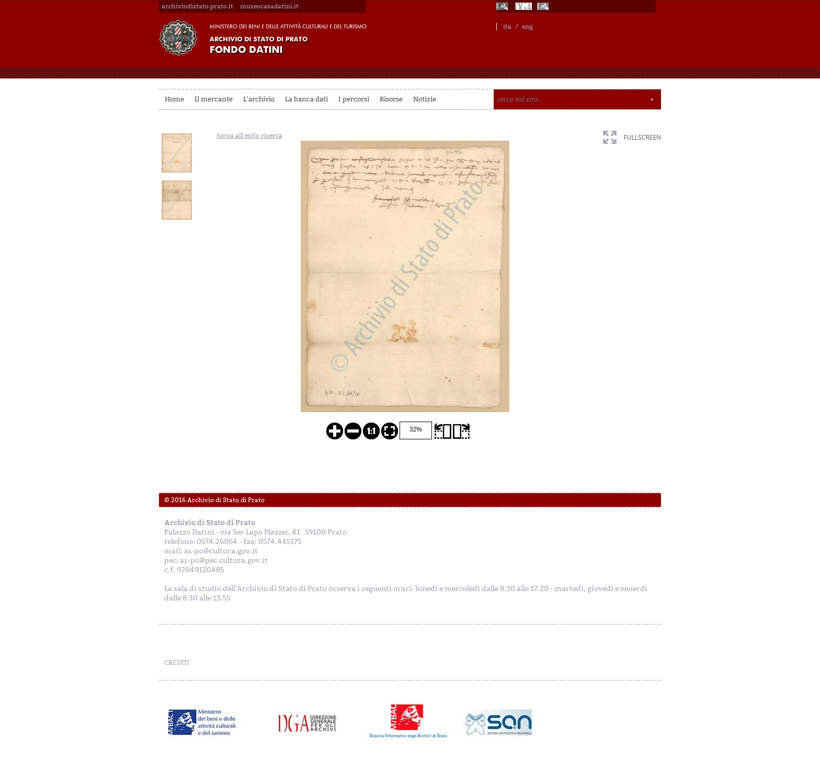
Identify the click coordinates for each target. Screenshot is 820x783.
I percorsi (353, 99)
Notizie (424, 99)
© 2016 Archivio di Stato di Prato (214, 500)
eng (527, 26)
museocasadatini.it (269, 6)
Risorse (391, 99)
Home (174, 99)
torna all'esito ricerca (249, 135)
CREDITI (176, 662)
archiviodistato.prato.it (197, 6)
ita (507, 26)
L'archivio (259, 99)
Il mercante (214, 99)
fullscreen (642, 137)
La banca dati (306, 99)
